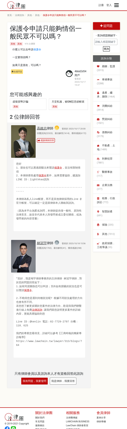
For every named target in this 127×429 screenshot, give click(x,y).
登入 (109, 5)
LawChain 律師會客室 (77, 425)
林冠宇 (42, 243)
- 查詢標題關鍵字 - (106, 35)
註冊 (101, 5)
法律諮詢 (37, 310)
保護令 (37, 49)
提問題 (106, 26)
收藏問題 (17, 71)
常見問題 (39, 421)
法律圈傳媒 (71, 417)
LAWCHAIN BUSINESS (77, 421)
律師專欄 (101, 421)
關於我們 (39, 417)
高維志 (42, 128)
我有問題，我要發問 (34, 381)
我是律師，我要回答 (63, 381)
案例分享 (101, 417)
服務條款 (39, 425)
